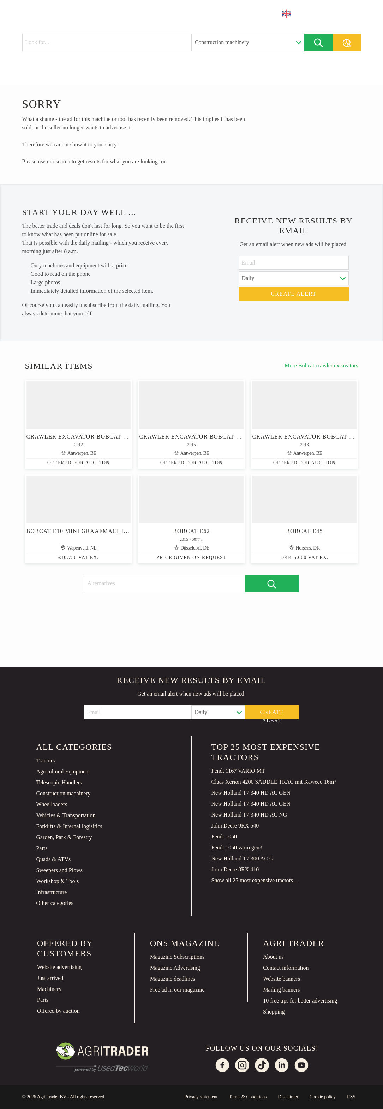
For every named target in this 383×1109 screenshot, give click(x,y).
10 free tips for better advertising (300, 1001)
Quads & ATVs (53, 859)
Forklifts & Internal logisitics (69, 826)
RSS (351, 1096)
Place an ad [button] (332, 13)
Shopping (274, 1012)
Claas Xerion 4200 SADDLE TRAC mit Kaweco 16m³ (273, 782)
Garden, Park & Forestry (64, 837)
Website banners (281, 979)
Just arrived (50, 978)
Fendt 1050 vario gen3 (236, 847)
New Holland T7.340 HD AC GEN (251, 793)
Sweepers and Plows (59, 870)
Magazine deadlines (172, 979)
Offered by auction (58, 1011)
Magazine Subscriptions (177, 957)
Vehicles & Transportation (65, 815)
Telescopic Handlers (59, 782)
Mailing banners (281, 990)
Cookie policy (323, 1096)
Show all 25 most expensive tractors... (254, 880)
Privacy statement (200, 1096)
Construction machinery (63, 793)
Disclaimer (288, 1096)
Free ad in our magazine (177, 990)
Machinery (49, 989)
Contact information (286, 968)
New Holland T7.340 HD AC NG (249, 815)
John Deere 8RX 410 (235, 869)
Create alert (294, 294)
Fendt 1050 (224, 837)
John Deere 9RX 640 (235, 826)
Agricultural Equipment (63, 771)
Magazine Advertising (175, 968)
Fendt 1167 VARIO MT (238, 771)
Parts (41, 848)
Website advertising (59, 967)
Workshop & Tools (57, 881)
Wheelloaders (51, 804)
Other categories (54, 903)
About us (273, 957)
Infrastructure (51, 892)
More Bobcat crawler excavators (321, 365)
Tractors (45, 760)
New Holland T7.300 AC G (242, 858)
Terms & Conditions (248, 1096)
